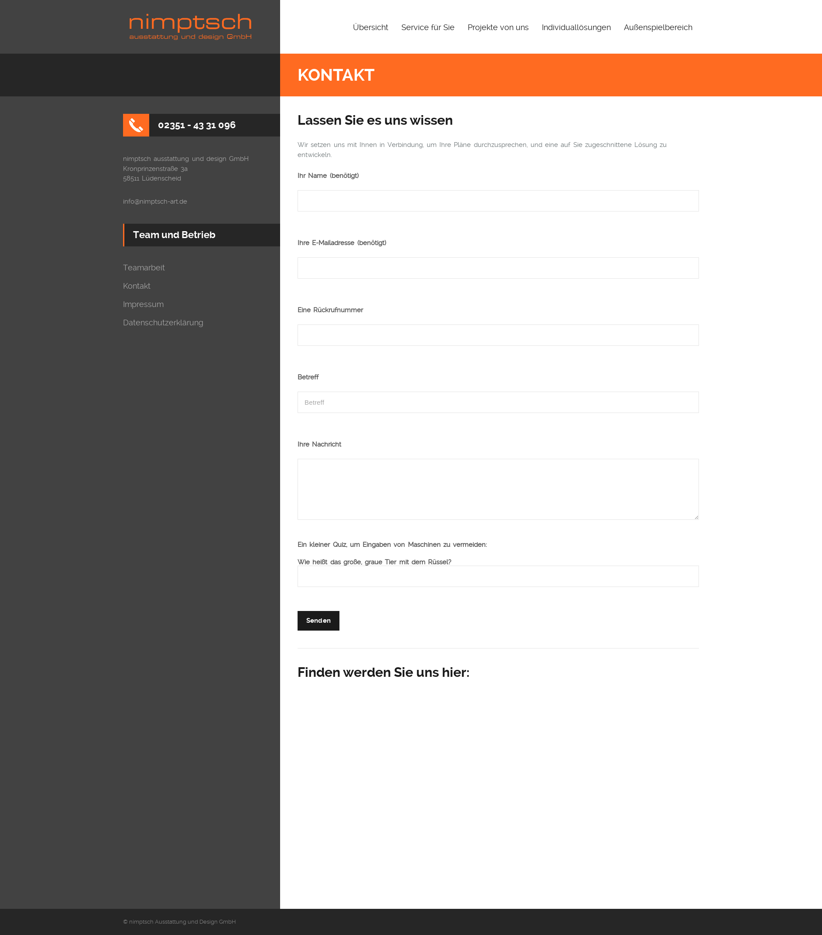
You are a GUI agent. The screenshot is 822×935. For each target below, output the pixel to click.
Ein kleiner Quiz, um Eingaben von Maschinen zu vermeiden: (392, 545)
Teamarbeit (144, 268)
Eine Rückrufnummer (330, 310)
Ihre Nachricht (319, 444)
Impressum (143, 304)
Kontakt (137, 286)
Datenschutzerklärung (163, 323)
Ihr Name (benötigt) (328, 176)
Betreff (308, 377)
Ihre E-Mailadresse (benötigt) (342, 243)
